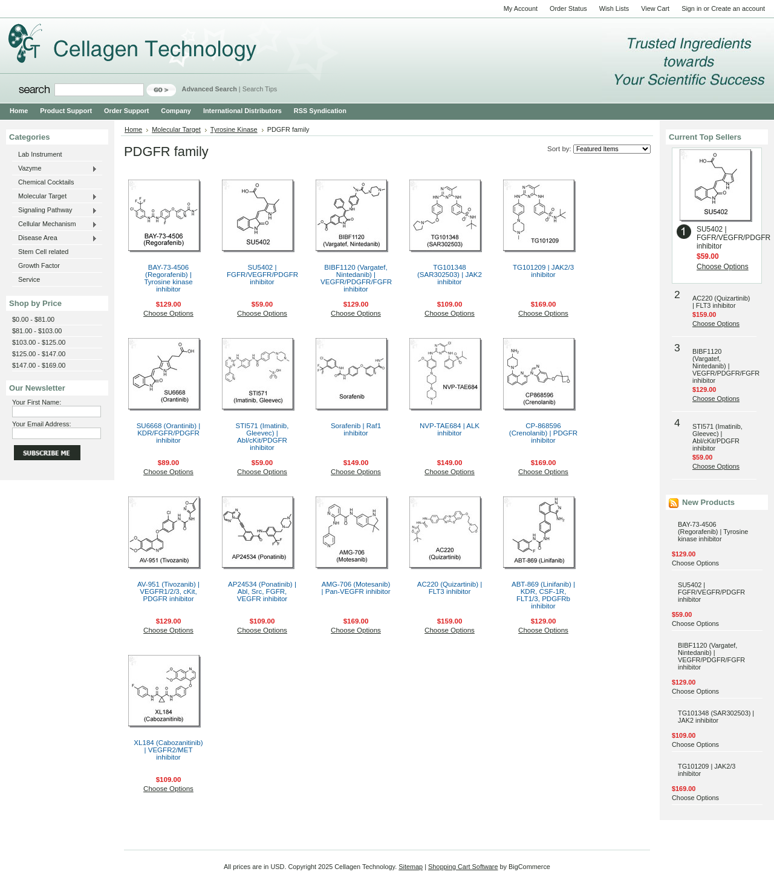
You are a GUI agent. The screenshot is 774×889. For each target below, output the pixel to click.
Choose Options (168, 313)
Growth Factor (39, 265)
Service (29, 279)
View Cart (655, 8)
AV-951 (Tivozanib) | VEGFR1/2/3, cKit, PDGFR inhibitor (168, 591)
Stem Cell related (43, 251)
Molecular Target (54, 196)
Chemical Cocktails (46, 182)
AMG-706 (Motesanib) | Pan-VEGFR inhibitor (355, 588)
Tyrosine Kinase (234, 129)
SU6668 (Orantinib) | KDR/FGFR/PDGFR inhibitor (169, 433)
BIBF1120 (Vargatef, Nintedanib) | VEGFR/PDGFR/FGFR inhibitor (356, 278)
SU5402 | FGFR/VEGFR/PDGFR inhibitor (262, 274)
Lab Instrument (40, 154)
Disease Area (54, 238)
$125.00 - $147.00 (38, 353)
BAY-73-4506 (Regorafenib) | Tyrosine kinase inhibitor (168, 278)
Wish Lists (614, 8)
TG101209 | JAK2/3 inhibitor (543, 271)
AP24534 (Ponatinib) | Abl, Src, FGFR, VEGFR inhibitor (262, 591)
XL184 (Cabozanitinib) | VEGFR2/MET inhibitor (168, 750)
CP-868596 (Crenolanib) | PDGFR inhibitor (543, 433)
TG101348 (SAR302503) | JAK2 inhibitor (449, 274)
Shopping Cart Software (463, 866)
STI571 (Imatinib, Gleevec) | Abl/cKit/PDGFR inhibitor (262, 436)
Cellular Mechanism (54, 224)
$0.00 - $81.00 (33, 319)
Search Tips (259, 89)
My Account (521, 8)
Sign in (691, 8)
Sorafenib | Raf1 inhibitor (356, 429)
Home (133, 129)
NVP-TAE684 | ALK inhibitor (450, 429)
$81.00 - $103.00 (37, 330)
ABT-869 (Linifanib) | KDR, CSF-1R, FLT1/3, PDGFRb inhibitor (543, 595)
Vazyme (54, 168)
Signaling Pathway (54, 210)
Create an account (738, 8)
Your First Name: (36, 402)
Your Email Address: (41, 424)
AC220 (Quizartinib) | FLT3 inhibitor (450, 588)
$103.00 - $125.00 (38, 342)
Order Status (568, 8)
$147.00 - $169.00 (38, 365)
